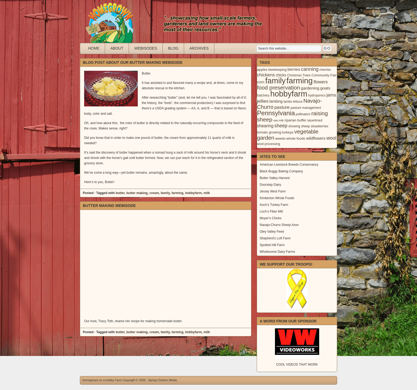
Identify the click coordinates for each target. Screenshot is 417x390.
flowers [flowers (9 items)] (321, 81)
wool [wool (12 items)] (331, 138)
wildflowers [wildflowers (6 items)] (316, 138)
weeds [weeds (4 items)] (280, 138)
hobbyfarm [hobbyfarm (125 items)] (288, 94)
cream (154, 193)
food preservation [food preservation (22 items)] (278, 87)
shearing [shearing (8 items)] (265, 125)
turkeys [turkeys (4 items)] (287, 132)
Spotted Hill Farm (272, 245)
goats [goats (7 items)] (325, 88)
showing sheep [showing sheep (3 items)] (299, 126)
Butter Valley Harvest (275, 178)
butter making (136, 193)
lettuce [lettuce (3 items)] (297, 101)
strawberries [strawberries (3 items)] (320, 126)
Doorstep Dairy (270, 185)
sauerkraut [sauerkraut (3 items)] (314, 120)
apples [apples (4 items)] (262, 70)
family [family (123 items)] (275, 80)
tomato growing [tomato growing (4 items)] (269, 132)
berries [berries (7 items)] (294, 69)
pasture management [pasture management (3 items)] (306, 108)
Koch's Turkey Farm (274, 205)
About (116, 48)
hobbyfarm (193, 193)
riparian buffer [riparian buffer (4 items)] (295, 120)
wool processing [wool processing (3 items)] (268, 144)
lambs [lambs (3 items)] (288, 101)
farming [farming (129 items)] (299, 80)
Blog (173, 48)
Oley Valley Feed (272, 231)
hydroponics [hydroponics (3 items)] (317, 95)
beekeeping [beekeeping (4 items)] (277, 70)
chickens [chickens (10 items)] (266, 74)
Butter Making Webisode (109, 205)
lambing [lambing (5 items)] (275, 101)
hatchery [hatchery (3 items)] (263, 95)
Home (93, 48)
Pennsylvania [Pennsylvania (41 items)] (276, 113)
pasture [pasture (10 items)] (282, 107)
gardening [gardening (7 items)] (310, 88)
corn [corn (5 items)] (260, 82)
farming (177, 193)
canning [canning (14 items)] (309, 69)
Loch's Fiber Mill (271, 211)
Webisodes (145, 48)
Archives (199, 48)
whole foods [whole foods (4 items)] (295, 138)
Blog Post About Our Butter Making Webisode (133, 62)
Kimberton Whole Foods (277, 198)
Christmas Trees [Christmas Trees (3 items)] (299, 75)
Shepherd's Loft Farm (275, 238)
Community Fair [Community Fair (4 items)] (323, 75)
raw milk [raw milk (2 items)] (278, 120)
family (165, 193)
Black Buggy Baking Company (281, 171)
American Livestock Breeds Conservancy (289, 164)
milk (206, 193)
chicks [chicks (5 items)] (281, 75)
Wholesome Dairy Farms (277, 252)
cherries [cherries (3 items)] (325, 70)
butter (120, 193)
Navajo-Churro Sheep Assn (279, 225)
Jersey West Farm (273, 191)
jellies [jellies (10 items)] (263, 101)
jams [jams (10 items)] (331, 95)
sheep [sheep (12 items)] (281, 125)
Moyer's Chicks (270, 218)
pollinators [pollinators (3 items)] (303, 114)
